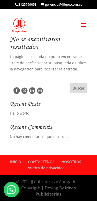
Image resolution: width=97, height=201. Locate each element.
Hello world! (20, 113)
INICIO (15, 161)
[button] (11, 189)
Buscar (79, 88)
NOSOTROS (71, 161)
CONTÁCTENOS (41, 161)
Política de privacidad (46, 167)
